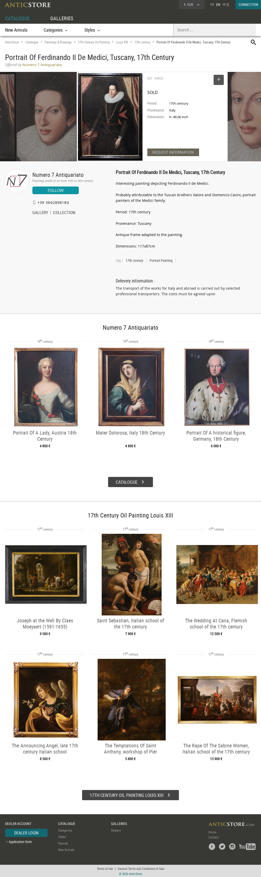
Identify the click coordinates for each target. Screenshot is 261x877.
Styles (62, 836)
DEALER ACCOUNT (18, 823)
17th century (142, 42)
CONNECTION (248, 4)
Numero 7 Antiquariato (58, 174)
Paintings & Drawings (58, 42)
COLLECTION (64, 213)
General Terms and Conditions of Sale (141, 868)
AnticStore (12, 42)
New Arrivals (16, 30)
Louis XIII (122, 42)
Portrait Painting (161, 260)
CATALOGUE (17, 18)
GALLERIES (61, 18)
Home (212, 831)
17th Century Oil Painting (94, 42)
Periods (63, 842)
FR (212, 4)
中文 (226, 4)
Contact (213, 836)
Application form (20, 841)
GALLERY (40, 213)
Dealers (116, 829)
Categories (65, 829)
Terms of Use (105, 868)
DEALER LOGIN (26, 832)
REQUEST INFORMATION (173, 152)
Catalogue (31, 42)
